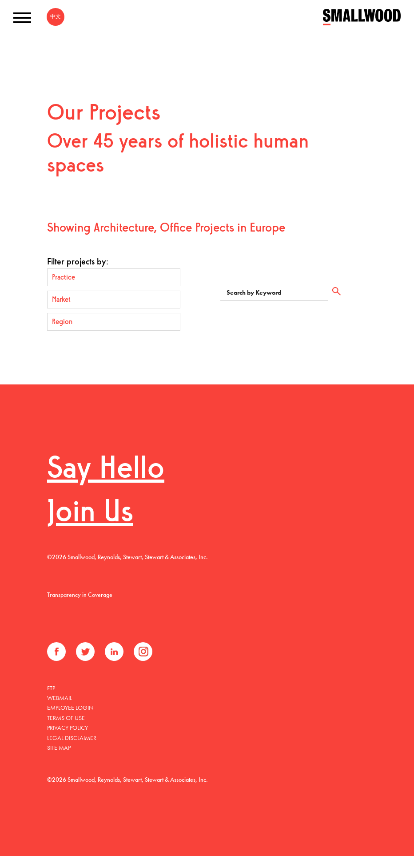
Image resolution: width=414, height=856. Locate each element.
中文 (55, 16)
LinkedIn (114, 651)
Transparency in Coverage (79, 595)
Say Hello (105, 470)
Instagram (143, 651)
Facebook (56, 651)
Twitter (85, 651)
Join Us (90, 513)
